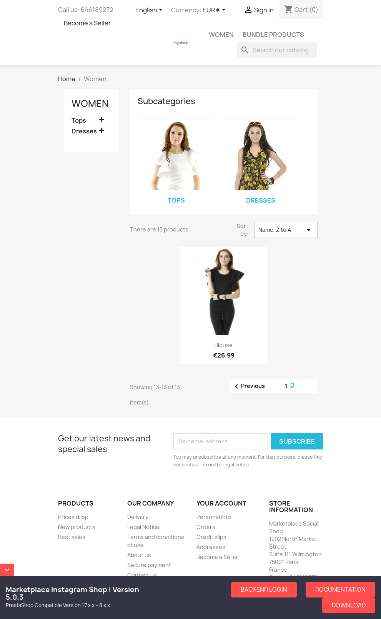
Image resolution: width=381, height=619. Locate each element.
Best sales (71, 537)
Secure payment (149, 565)
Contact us (142, 575)
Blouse (224, 345)
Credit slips (211, 537)
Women (221, 34)
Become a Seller (87, 23)
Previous (248, 386)
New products (76, 527)
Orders (205, 527)
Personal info (213, 517)
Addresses (210, 547)
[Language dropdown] (150, 10)
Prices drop (73, 517)
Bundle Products (273, 34)
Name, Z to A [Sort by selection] (285, 230)
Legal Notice (143, 527)
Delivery (137, 517)
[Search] (277, 50)
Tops (79, 120)
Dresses (84, 131)
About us (139, 555)
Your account (221, 503)
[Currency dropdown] (215, 10)
